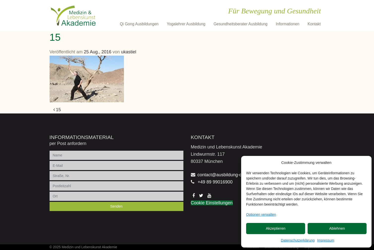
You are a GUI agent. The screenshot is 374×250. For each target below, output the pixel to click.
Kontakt (314, 24)
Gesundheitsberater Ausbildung (241, 24)
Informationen (287, 24)
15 (57, 109)
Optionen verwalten (261, 214)
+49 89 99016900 (215, 181)
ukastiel (128, 51)
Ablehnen (337, 228)
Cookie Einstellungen (212, 202)
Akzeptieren (275, 228)
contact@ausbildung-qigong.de (228, 174)
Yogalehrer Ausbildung (186, 24)
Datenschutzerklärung (298, 240)
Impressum (325, 240)
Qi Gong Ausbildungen (139, 24)
